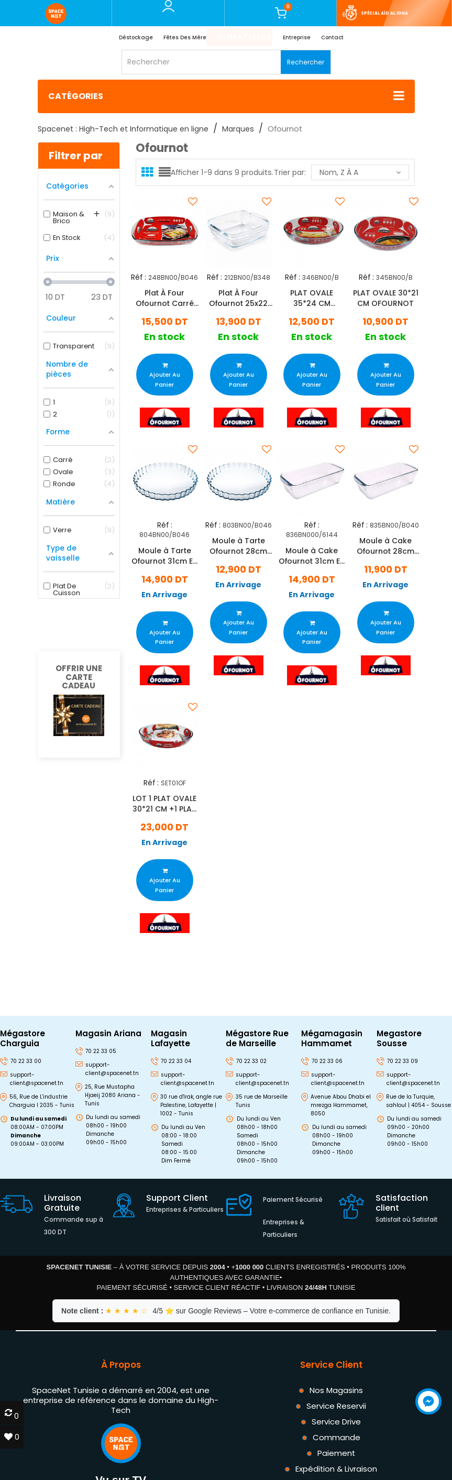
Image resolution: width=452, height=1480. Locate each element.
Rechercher (305, 62)
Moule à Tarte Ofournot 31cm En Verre (164, 555)
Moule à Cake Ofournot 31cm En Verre (312, 555)
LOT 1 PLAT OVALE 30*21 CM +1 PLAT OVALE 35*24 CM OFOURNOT (164, 804)
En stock (164, 337)
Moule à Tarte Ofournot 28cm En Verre (238, 545)
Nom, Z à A (360, 172)
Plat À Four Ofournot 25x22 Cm (238, 298)
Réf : (138, 277)
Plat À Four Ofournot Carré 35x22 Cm (165, 298)
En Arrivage (164, 595)
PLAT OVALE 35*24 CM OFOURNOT (312, 298)
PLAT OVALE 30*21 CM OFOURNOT (385, 298)
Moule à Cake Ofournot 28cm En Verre (385, 545)
